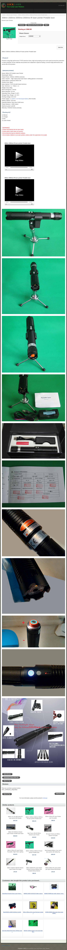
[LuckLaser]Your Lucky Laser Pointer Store (35, 948)
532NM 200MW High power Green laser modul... (54, 913)
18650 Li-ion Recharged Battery (20, 98)
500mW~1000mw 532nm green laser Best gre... (33, 931)
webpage (45, 798)
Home (3, 14)
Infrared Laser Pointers (12, 14)
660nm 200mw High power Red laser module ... (33, 913)
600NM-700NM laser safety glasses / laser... (54, 893)
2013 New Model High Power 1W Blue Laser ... (12, 931)
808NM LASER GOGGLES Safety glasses (33, 893)
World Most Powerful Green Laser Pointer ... (12, 893)
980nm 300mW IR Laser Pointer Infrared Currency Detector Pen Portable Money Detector (34, 869)
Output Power (22, 36)
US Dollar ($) (61, 5)
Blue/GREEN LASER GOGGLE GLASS (12, 912)
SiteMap (47, 948)
